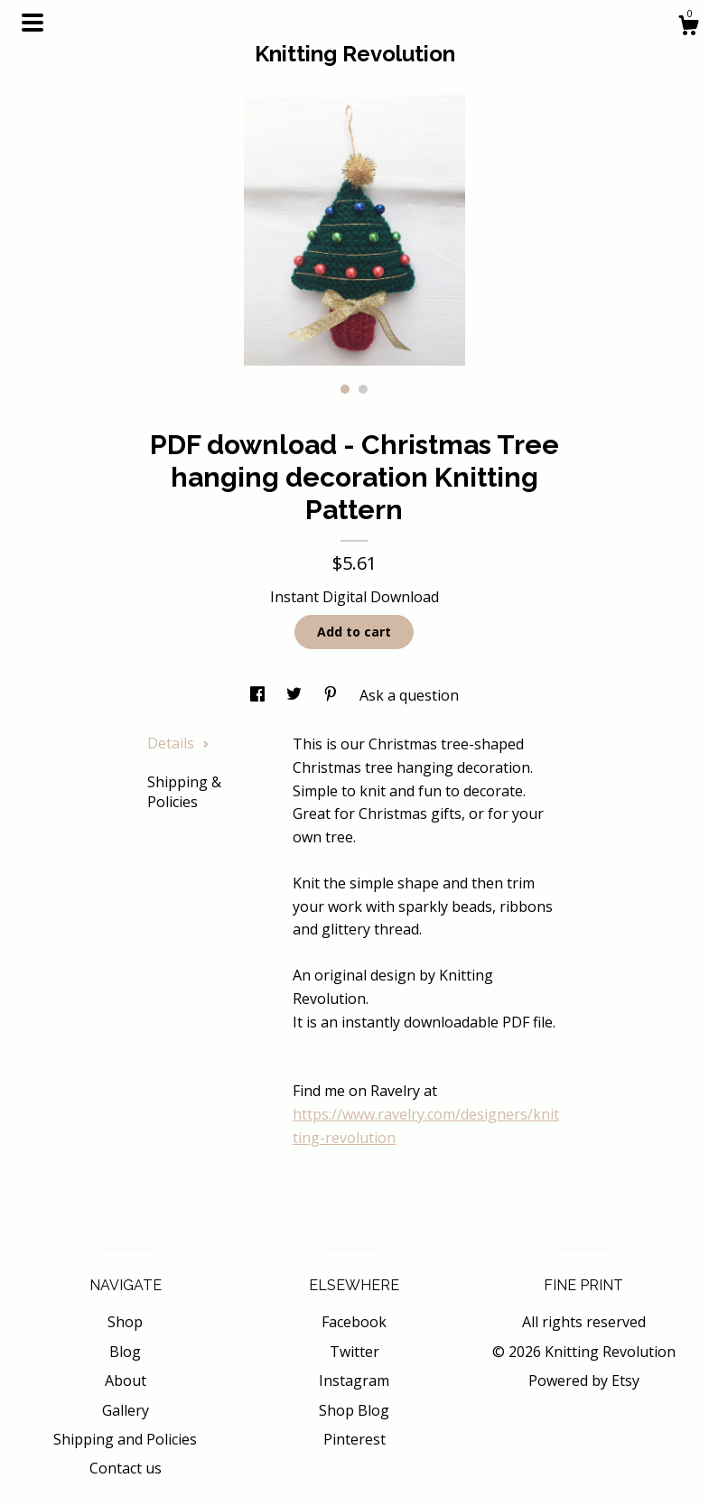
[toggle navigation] (32, 23)
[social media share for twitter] (295, 695)
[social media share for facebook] (259, 695)
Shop (125, 1322)
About (125, 1380)
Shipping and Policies (125, 1439)
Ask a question (409, 695)
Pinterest (354, 1439)
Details (178, 743)
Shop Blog (354, 1410)
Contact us (125, 1468)
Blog (125, 1352)
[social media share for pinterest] (332, 695)
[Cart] (688, 28)
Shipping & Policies (184, 792)
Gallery (125, 1410)
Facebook (354, 1322)
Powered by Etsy (583, 1380)
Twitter (354, 1352)
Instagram (354, 1380)
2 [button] (363, 389)
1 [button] (345, 389)
